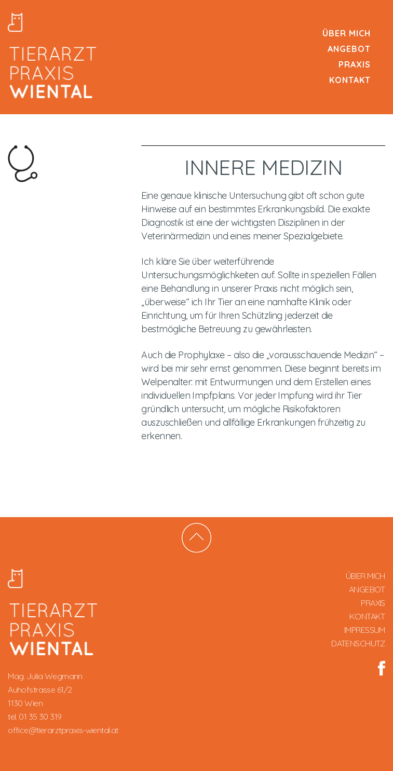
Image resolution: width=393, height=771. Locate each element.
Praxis (354, 64)
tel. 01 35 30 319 (34, 716)
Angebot (349, 49)
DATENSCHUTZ (358, 643)
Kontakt (350, 80)
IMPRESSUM (364, 630)
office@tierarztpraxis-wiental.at (63, 730)
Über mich (346, 33)
